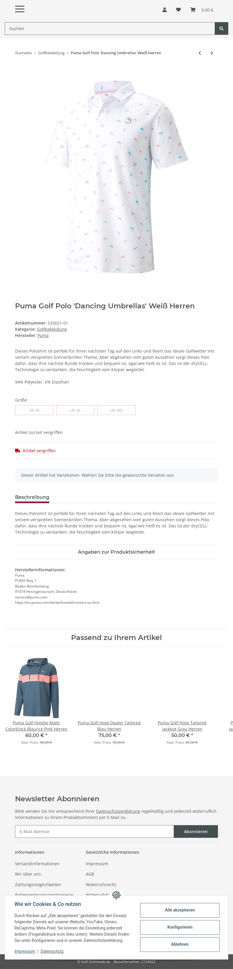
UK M (34, 410)
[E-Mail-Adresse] (94, 831)
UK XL (75, 410)
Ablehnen (179, 944)
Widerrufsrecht (101, 884)
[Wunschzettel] (178, 10)
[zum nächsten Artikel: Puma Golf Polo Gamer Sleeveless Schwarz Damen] (212, 53)
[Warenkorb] (202, 10)
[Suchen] (110, 28)
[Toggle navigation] (19, 4)
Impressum (97, 863)
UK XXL (116, 410)
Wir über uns (28, 874)
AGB (90, 874)
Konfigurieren (179, 927)
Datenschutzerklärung (118, 811)
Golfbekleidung (52, 329)
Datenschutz (52, 951)
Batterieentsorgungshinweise (44, 895)
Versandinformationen (37, 863)
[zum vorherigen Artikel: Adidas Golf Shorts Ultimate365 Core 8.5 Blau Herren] (200, 53)
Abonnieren (196, 831)
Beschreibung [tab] (32, 497)
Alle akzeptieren (180, 910)
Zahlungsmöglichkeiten (38, 884)
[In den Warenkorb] (19, 72)
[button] (164, 10)
